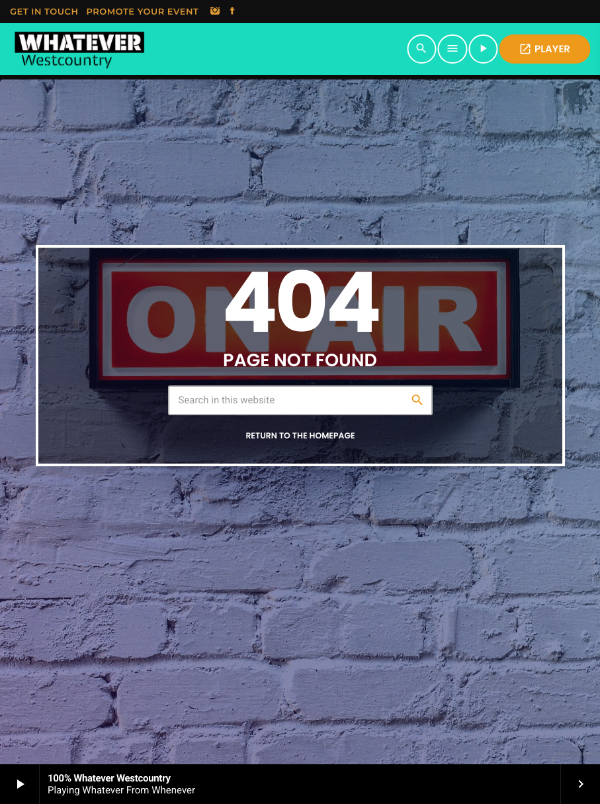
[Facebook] (232, 12)
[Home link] (79, 49)
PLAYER (544, 49)
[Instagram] (215, 12)
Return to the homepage (300, 436)
